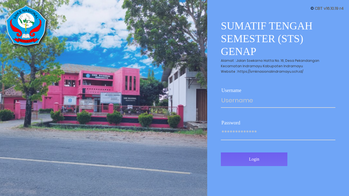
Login (254, 159)
